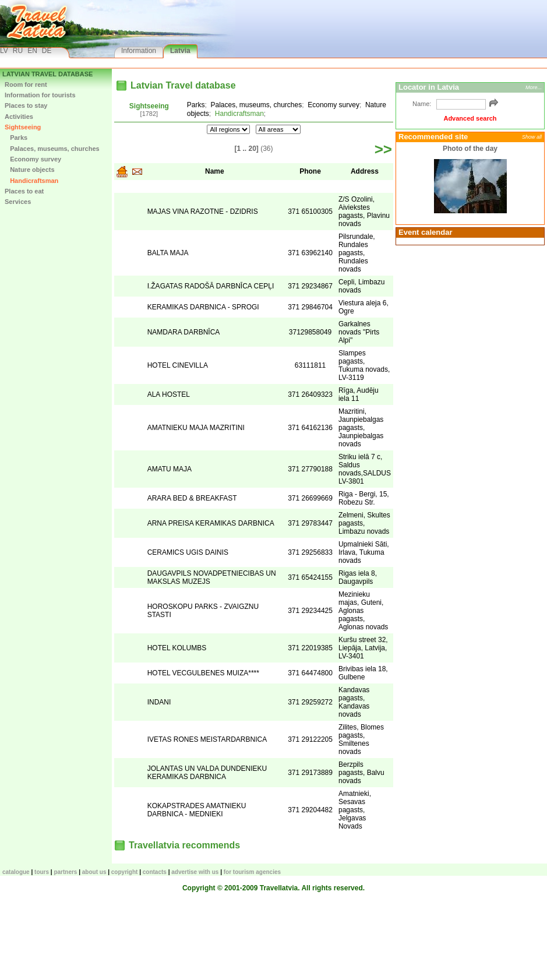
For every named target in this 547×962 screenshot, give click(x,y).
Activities (19, 116)
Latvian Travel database (47, 74)
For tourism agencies (252, 872)
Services (18, 201)
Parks (16, 137)
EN (32, 51)
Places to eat (24, 191)
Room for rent (26, 84)
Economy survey (33, 159)
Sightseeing (23, 127)
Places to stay (26, 105)
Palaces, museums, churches (52, 148)
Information (138, 51)
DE (47, 51)
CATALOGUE (16, 872)
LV (4, 51)
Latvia (180, 51)
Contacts (155, 872)
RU (18, 51)
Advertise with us (194, 872)
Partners (65, 872)
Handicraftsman (31, 180)
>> (383, 149)
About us (94, 872)
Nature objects (30, 169)
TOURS (41, 872)
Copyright (124, 872)
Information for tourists (40, 94)
